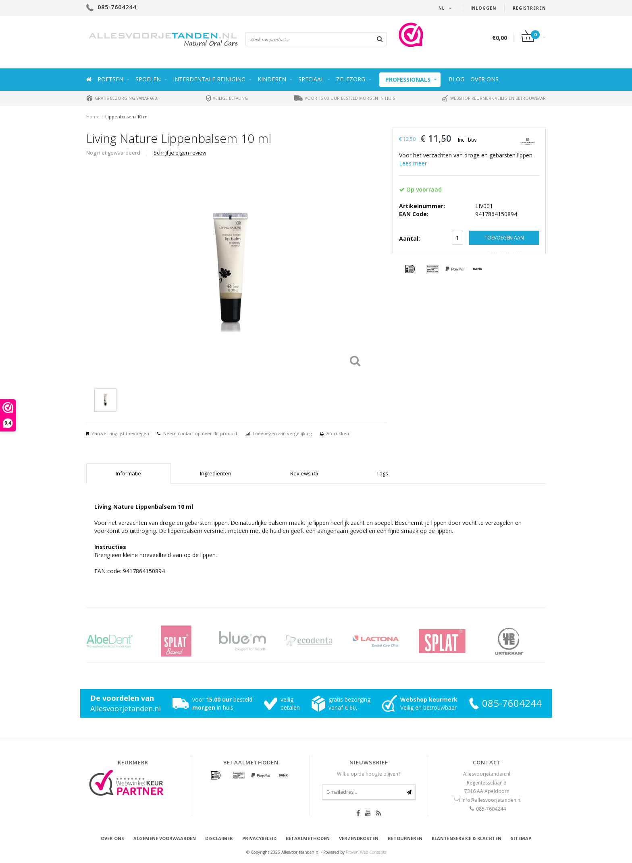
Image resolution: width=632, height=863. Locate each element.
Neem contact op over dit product (200, 433)
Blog (456, 79)
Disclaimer (219, 838)
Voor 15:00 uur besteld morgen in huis (344, 98)
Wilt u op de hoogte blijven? (368, 773)
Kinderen (272, 79)
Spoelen (148, 79)
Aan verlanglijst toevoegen (120, 433)
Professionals (407, 79)
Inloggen (483, 8)
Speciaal (311, 79)
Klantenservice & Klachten (466, 838)
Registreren (529, 8)
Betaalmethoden (308, 838)
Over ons (484, 79)
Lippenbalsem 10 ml (127, 117)
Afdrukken (337, 433)
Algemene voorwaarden (164, 838)
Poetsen (110, 79)
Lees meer (413, 163)
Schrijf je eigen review (180, 152)
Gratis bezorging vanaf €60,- (123, 98)
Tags (382, 473)
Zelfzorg (350, 79)
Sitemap (521, 838)
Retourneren (405, 838)
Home (93, 117)
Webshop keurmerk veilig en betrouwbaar (494, 98)
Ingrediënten (215, 473)
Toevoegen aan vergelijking (282, 433)
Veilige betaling (227, 98)
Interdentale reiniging (209, 79)
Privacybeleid (259, 838)
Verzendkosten (358, 838)
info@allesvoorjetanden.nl (492, 800)
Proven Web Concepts (366, 852)
